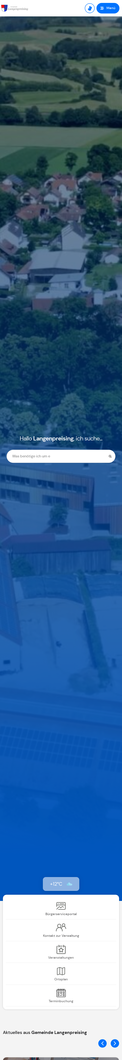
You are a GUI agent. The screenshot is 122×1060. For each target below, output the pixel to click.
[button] (107, 8)
